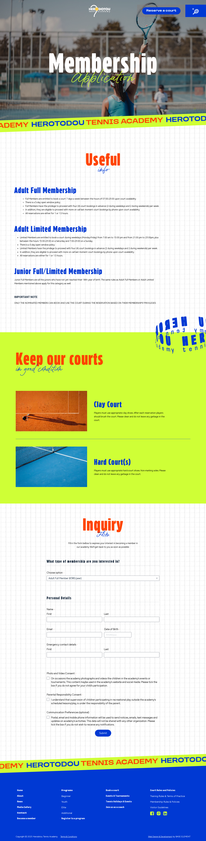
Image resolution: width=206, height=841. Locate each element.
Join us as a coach (117, 807)
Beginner (67, 796)
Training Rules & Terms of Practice (165, 797)
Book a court (114, 790)
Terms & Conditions (69, 836)
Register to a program (75, 818)
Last (106, 614)
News (20, 801)
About (21, 795)
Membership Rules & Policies (167, 804)
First (49, 614)
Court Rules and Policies (165, 790)
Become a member (28, 818)
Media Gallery (25, 807)
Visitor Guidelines (161, 810)
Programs (68, 790)
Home (20, 790)
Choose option (55, 572)
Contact (22, 812)
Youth (65, 801)
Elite (64, 807)
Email (50, 629)
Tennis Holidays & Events (121, 801)
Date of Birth (112, 629)
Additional (67, 813)
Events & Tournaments (120, 795)
